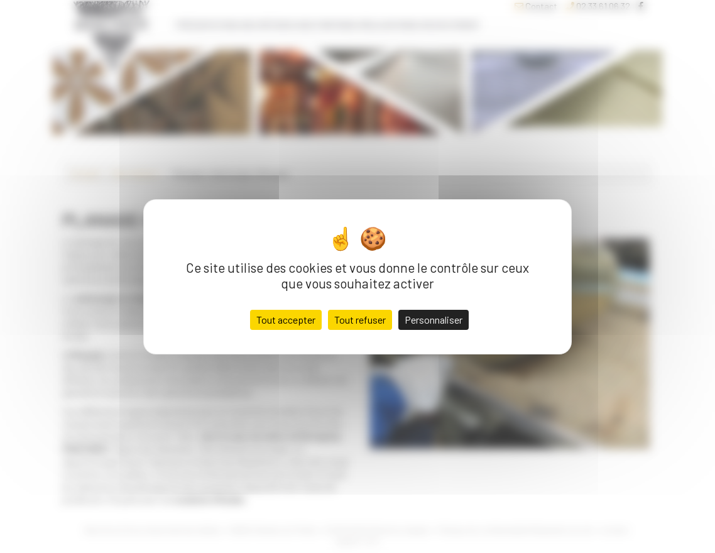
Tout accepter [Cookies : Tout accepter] (285, 320)
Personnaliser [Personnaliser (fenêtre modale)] (433, 320)
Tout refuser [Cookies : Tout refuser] (360, 320)
